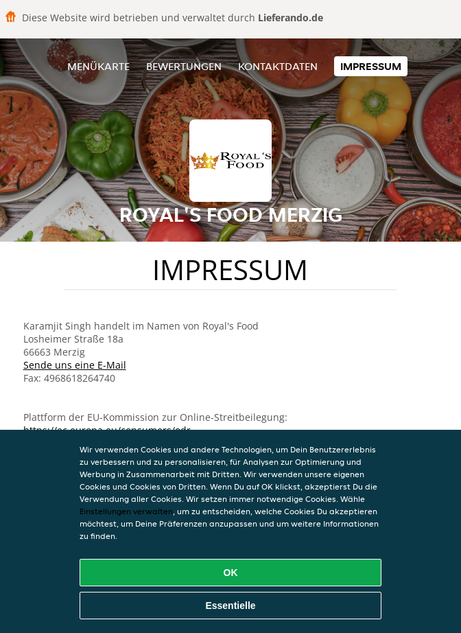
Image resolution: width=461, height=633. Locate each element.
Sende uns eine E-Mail (74, 364)
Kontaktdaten (278, 66)
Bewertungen (184, 66)
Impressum (370, 66)
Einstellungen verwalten (126, 511)
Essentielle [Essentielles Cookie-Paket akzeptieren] (230, 605)
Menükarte (98, 66)
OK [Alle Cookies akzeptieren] (231, 572)
